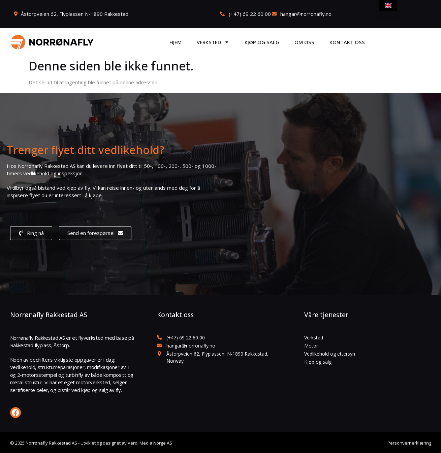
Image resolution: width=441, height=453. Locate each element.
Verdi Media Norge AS (150, 443)
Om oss (304, 42)
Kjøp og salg (262, 42)
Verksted (213, 42)
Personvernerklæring (409, 443)
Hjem (175, 42)
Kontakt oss (347, 42)
